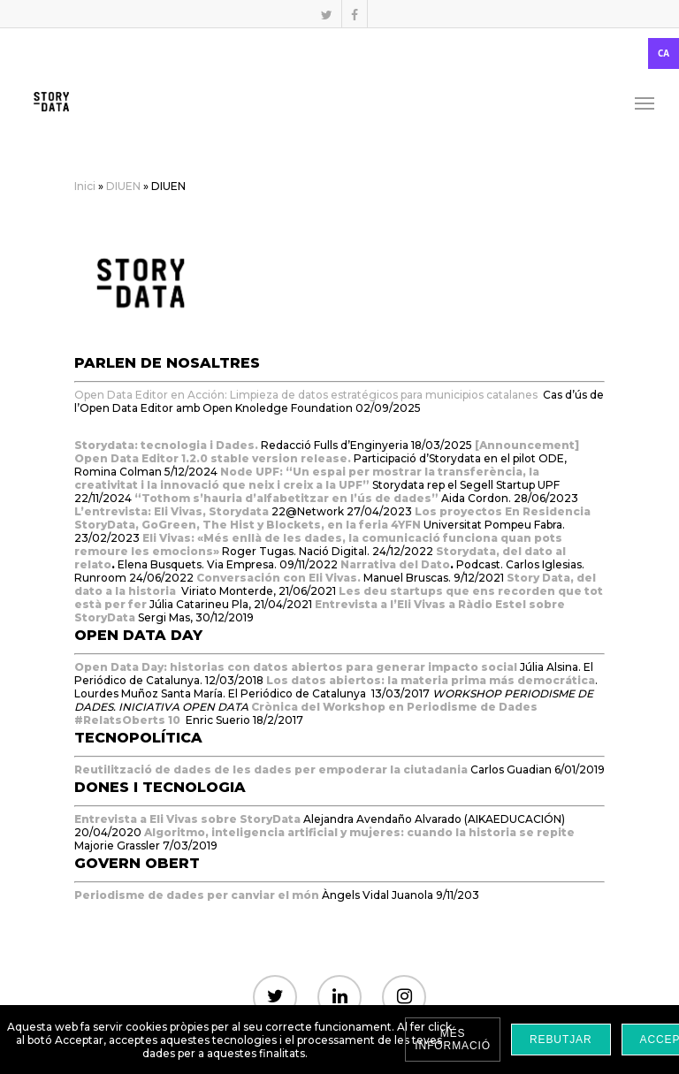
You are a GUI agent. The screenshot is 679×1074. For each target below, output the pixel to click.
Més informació (453, 1039)
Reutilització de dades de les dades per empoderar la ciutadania (271, 769)
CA (663, 53)
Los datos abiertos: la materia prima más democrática (430, 680)
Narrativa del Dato (395, 564)
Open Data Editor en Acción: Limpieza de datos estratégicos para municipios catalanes (306, 394)
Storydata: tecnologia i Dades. (166, 445)
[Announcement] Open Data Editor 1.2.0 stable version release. (326, 451)
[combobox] (339, 53)
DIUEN (123, 186)
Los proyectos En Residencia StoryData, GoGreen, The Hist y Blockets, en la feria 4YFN (332, 518)
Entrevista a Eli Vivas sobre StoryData (188, 819)
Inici (84, 186)
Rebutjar (561, 1039)
